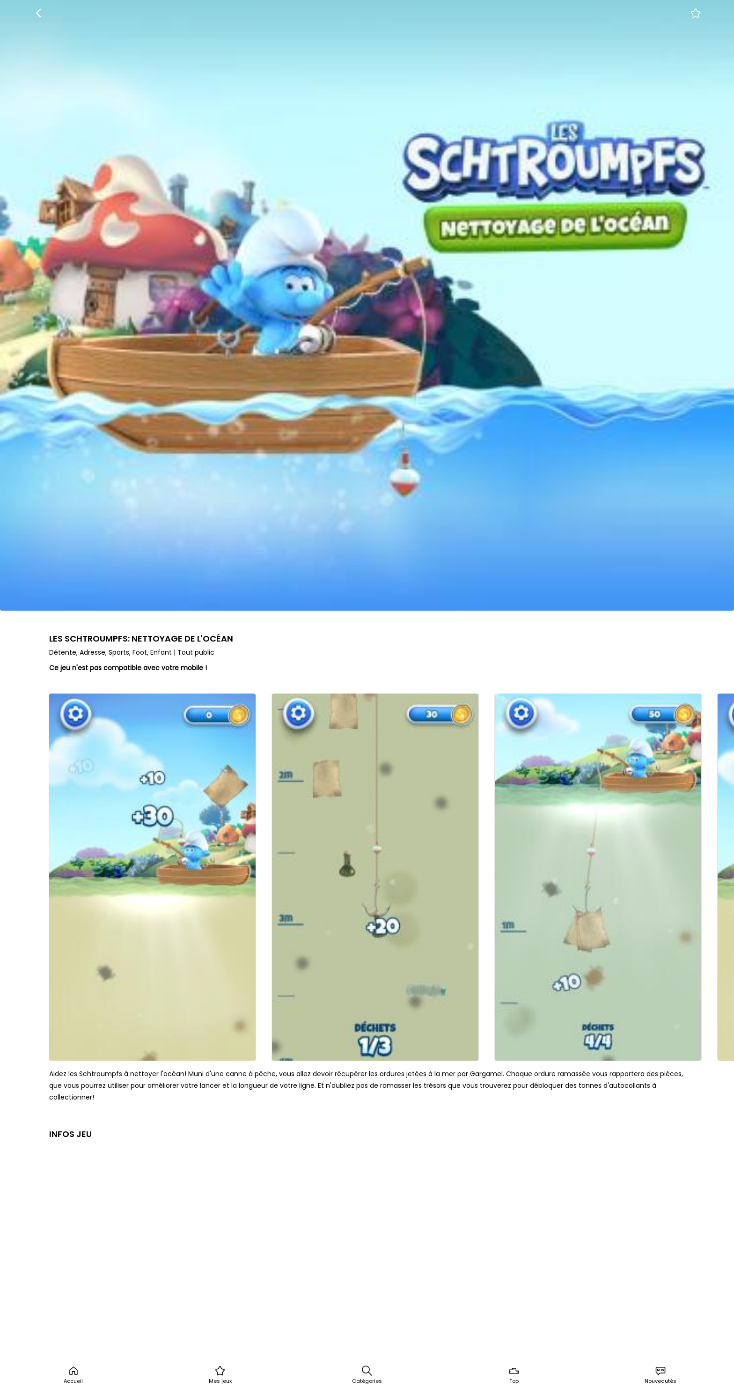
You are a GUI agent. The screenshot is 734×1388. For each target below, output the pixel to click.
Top (514, 1375)
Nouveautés (660, 1375)
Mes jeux (220, 1375)
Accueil (73, 1375)
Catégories (367, 1375)
